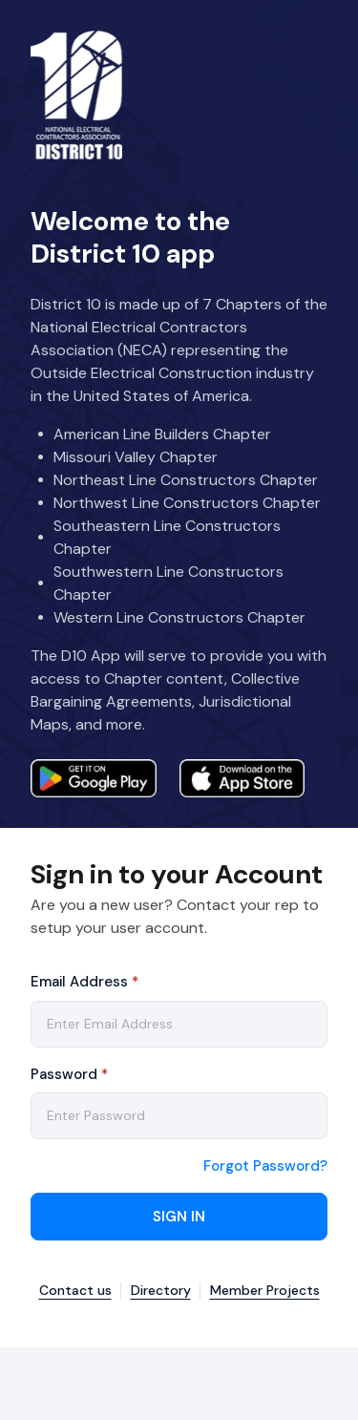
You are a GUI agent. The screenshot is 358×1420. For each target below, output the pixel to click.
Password (69, 1074)
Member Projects (265, 1290)
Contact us (75, 1290)
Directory (161, 1290)
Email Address (84, 981)
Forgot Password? (265, 1166)
